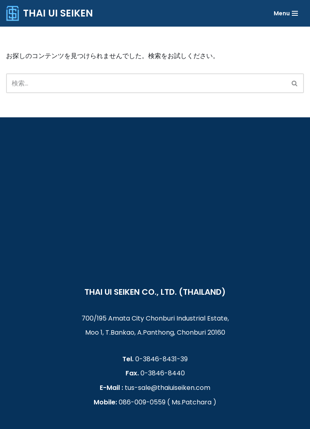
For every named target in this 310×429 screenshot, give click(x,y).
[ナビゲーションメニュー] (286, 13)
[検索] (295, 83)
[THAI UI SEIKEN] (49, 13)
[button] (294, 83)
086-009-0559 (142, 402)
